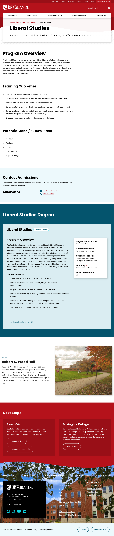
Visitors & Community (96, 495)
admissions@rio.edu (50, 191)
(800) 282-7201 (15, 499)
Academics (12, 15)
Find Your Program (29, 22)
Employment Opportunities (70, 502)
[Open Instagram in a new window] (13, 511)
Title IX (61, 505)
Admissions (32, 15)
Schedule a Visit (17, 441)
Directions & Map (14, 504)
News (93, 2)
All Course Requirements (20, 322)
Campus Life (101, 15)
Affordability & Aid (54, 15)
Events (79, 2)
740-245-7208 (48, 194)
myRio (61, 508)
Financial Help (72, 447)
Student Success (79, 15)
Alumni (63, 2)
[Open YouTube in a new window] (19, 511)
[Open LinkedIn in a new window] (24, 511)
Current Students (94, 485)
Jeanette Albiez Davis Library (71, 515)
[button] (83, 529)
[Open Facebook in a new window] (8, 511)
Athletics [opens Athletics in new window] (71, 2)
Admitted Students (95, 489)
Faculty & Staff (93, 492)
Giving (86, 2)
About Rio (55, 2)
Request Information (18, 449)
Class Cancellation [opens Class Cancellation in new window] (67, 512)
